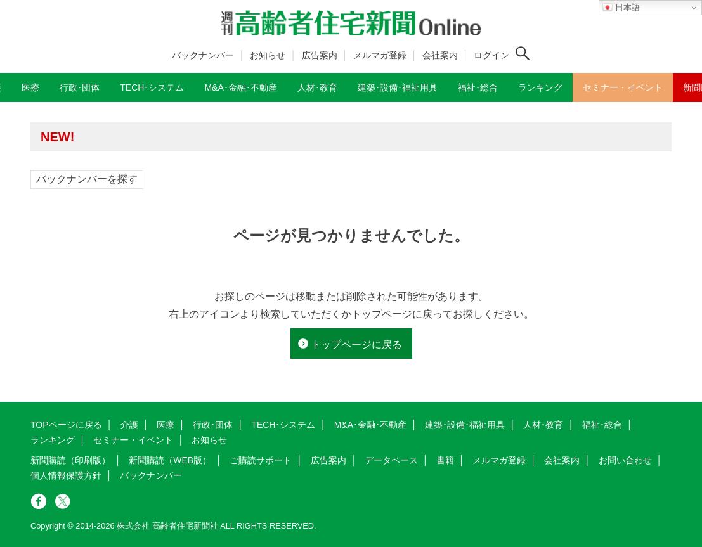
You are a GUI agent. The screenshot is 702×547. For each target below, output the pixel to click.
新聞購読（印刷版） (70, 460)
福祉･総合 (602, 425)
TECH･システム (283, 425)
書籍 (445, 460)
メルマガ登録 (379, 55)
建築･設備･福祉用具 (465, 425)
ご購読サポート (261, 460)
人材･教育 (543, 425)
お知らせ (267, 55)
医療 (165, 425)
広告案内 (319, 55)
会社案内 (440, 55)
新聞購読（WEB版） (170, 460)
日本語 (621, 8)
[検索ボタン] (522, 53)
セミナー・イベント (133, 440)
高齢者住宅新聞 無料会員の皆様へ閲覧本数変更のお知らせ (214, 136)
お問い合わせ (625, 460)
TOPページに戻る (66, 425)
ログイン (491, 55)
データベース (391, 460)
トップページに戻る (356, 344)
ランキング (52, 440)
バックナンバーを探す (87, 179)
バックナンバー (203, 55)
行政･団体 (213, 425)
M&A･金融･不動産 (370, 425)
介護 (129, 425)
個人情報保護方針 (65, 475)
